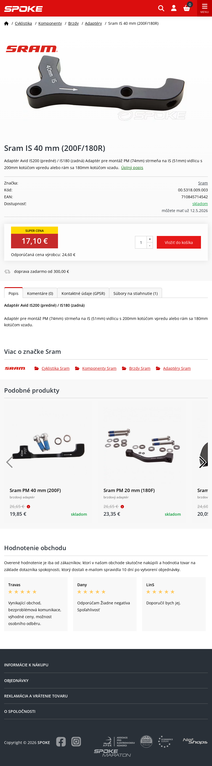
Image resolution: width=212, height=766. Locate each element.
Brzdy (73, 23)
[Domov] (6, 23)
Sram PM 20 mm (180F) (129, 490)
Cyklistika (23, 23)
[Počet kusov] (141, 242)
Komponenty (50, 23)
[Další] (202, 462)
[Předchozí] (9, 462)
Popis (13, 293)
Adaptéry (93, 23)
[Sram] (19, 368)
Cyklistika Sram (52, 368)
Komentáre (40, 293)
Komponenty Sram (95, 368)
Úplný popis (132, 167)
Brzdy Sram (136, 368)
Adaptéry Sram (173, 368)
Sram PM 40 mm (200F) (35, 490)
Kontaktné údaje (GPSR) (83, 293)
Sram (203, 183)
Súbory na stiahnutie (135, 293)
